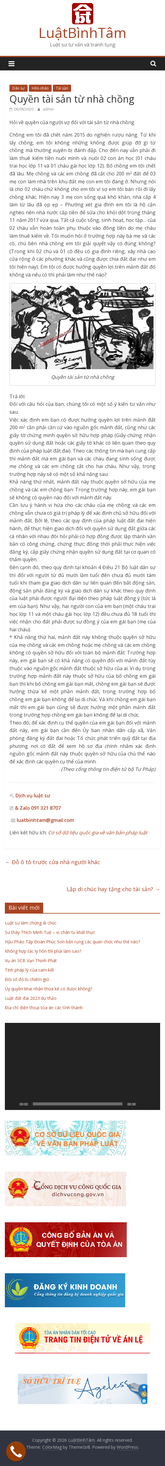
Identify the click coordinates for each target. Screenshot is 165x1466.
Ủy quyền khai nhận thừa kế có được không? (48, 989)
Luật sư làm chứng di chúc (31, 923)
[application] (82, 1066)
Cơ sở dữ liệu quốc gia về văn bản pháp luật (97, 832)
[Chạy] (13, 1104)
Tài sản (62, 88)
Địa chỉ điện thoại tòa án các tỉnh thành (44, 1007)
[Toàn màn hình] (152, 1104)
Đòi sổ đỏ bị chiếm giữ (27, 979)
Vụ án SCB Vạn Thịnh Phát (31, 960)
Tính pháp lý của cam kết (29, 970)
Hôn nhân (40, 88)
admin (48, 109)
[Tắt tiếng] (142, 1104)
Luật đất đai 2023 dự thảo (31, 998)
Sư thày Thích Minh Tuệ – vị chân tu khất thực (50, 932)
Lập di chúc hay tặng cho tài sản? (113, 889)
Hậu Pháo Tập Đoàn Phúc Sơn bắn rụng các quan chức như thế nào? (72, 942)
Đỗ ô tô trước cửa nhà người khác (52, 862)
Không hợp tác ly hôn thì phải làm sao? (43, 951)
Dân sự (18, 88)
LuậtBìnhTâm (82, 32)
